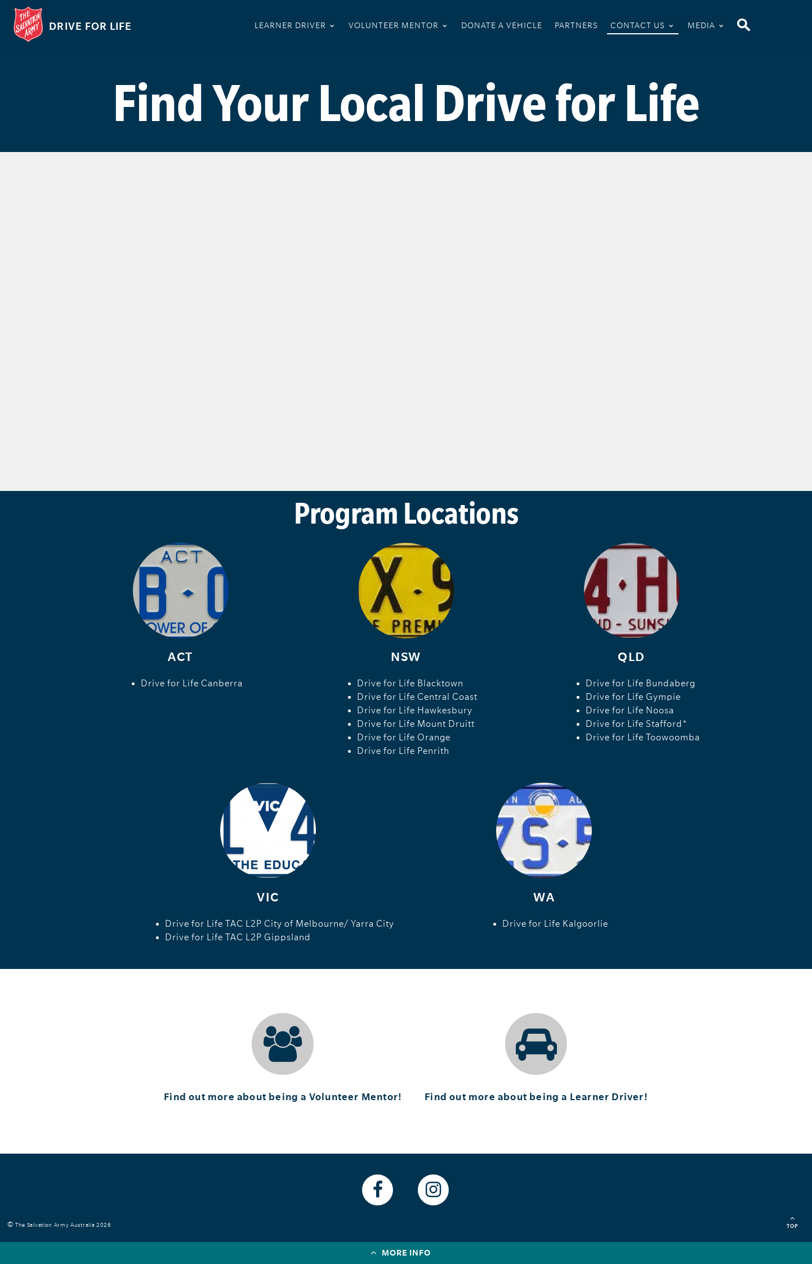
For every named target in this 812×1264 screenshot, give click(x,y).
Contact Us (642, 24)
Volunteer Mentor (399, 24)
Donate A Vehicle (501, 25)
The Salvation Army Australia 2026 (65, 1225)
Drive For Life (90, 26)
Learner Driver (295, 24)
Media (706, 24)
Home (234, 27)
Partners (576, 25)
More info (401, 1252)
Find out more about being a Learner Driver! (536, 1097)
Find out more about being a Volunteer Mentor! (283, 1097)
